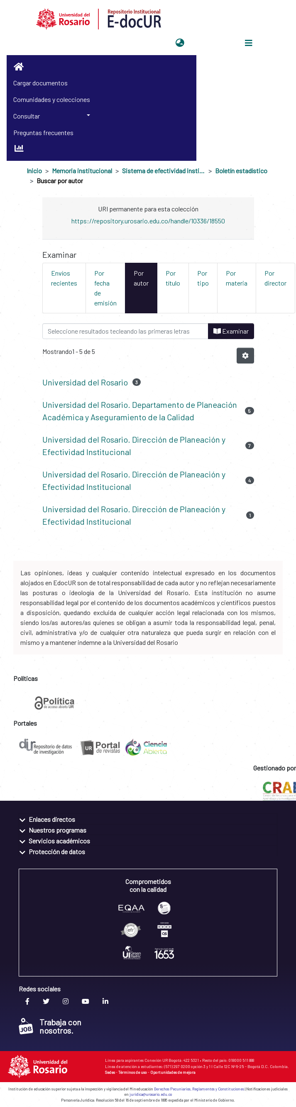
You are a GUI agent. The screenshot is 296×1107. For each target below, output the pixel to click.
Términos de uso (132, 1072)
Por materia (236, 278)
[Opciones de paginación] (245, 355)
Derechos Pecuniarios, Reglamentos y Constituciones (199, 1089)
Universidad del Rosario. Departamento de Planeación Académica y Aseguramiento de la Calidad (139, 411)
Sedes (110, 1072)
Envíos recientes (64, 278)
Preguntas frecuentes (43, 132)
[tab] (148, 819)
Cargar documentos (40, 83)
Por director (275, 278)
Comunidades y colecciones (51, 99)
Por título (173, 278)
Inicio (34, 170)
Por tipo (203, 278)
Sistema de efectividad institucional (163, 170)
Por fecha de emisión (105, 288)
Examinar (231, 331)
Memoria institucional (82, 170)
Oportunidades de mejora (173, 1072)
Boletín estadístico (241, 170)
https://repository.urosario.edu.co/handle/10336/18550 (148, 221)
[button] (180, 43)
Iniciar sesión (207, 43)
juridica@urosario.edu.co (151, 1094)
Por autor (141, 278)
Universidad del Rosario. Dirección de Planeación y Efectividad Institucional (133, 445)
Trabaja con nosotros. (50, 1026)
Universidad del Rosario (85, 382)
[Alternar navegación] (248, 43)
